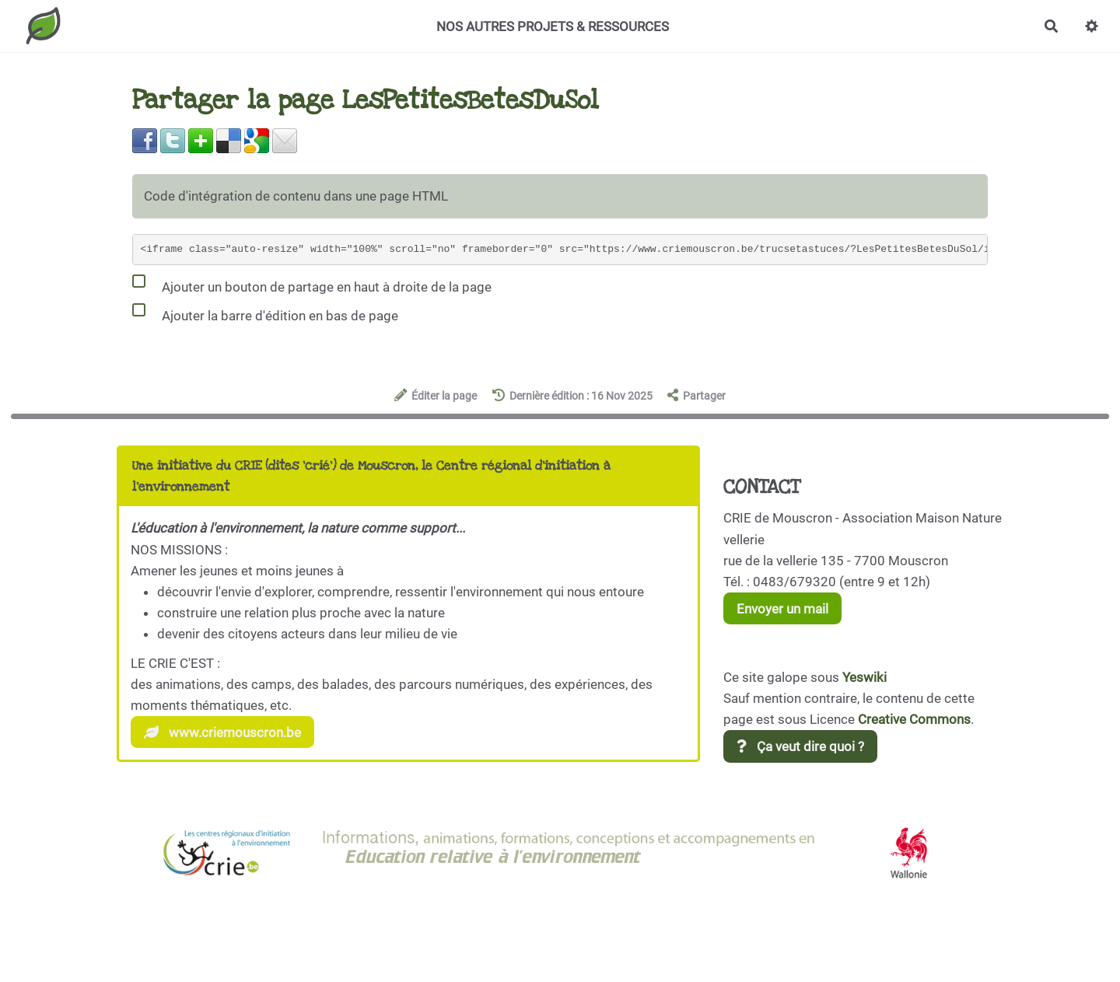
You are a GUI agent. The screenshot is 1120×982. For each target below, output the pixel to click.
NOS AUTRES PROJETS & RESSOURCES (552, 26)
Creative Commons (914, 719)
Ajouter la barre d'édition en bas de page (265, 312)
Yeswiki (864, 677)
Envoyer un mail (782, 609)
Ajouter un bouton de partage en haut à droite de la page (312, 284)
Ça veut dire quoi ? (800, 746)
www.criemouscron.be (222, 732)
